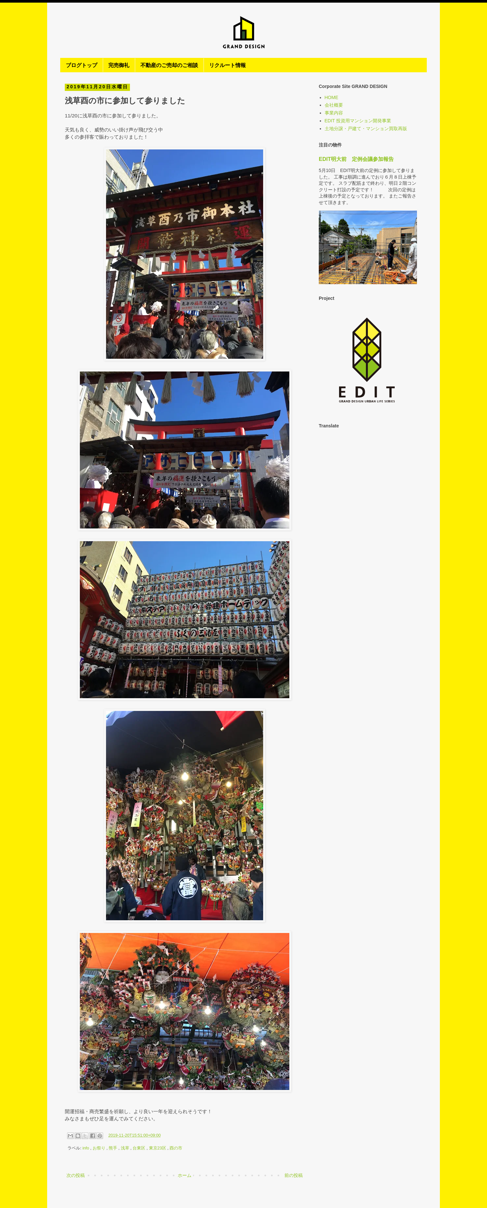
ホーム (184, 1175)
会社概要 (334, 105)
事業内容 (334, 112)
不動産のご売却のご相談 (169, 64)
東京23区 (158, 1148)
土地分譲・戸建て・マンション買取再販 (366, 128)
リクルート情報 (227, 64)
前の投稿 (293, 1175)
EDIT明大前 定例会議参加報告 (356, 159)
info (86, 1148)
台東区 (140, 1148)
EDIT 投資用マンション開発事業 (358, 120)
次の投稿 (75, 1175)
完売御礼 (118, 64)
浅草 (126, 1148)
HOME (331, 97)
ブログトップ (81, 64)
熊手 (113, 1148)
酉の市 (176, 1148)
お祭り (100, 1148)
